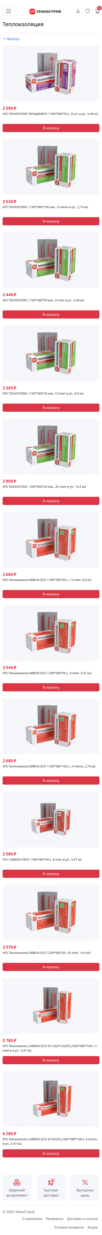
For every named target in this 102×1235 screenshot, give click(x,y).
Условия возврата (69, 1227)
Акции (92, 1227)
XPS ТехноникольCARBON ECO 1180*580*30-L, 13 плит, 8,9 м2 (47, 580)
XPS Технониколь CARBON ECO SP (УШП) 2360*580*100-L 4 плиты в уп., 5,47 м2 (50, 1141)
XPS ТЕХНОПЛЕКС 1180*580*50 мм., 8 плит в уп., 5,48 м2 (43, 300)
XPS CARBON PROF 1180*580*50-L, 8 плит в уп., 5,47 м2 (42, 859)
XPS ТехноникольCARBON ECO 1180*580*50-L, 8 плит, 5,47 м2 (47, 673)
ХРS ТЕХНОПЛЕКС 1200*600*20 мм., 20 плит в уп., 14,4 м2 (44, 487)
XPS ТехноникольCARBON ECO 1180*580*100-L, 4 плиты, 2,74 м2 (49, 766)
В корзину (51, 128)
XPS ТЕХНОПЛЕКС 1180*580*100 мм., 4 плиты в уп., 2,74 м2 (45, 207)
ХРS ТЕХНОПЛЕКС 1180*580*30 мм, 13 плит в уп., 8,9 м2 (43, 393)
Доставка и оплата (82, 1218)
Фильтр (11, 39)
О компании (32, 1218)
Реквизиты (54, 1218)
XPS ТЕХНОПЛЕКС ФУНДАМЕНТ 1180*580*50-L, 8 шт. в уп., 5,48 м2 (50, 114)
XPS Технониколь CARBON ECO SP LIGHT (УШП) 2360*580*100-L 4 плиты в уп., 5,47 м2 (50, 1048)
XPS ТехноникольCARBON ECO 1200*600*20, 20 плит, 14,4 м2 (47, 953)
